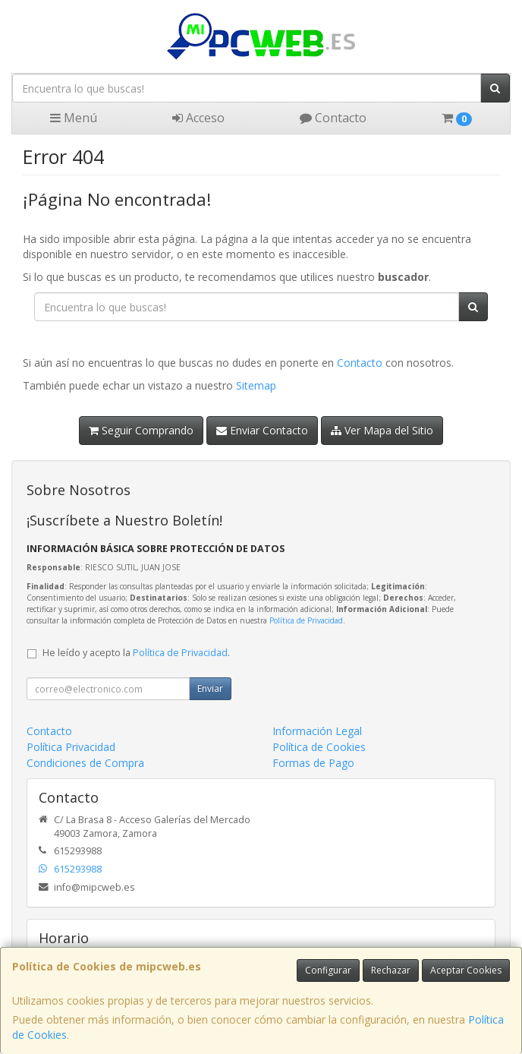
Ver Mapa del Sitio (382, 430)
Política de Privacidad (306, 620)
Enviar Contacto (262, 430)
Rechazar (390, 970)
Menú (73, 117)
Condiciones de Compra (85, 763)
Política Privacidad (71, 747)
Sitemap (256, 385)
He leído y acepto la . (136, 652)
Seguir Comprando (141, 430)
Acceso (198, 117)
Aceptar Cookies (466, 970)
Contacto (333, 117)
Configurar (328, 970)
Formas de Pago (313, 763)
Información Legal (317, 731)
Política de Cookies (319, 747)
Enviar (210, 688)
